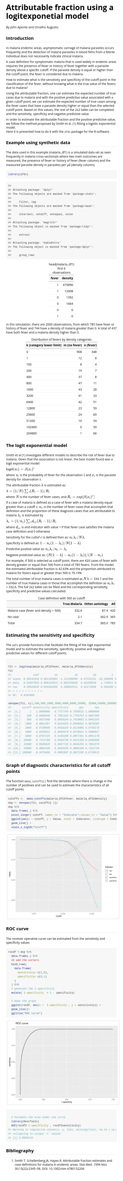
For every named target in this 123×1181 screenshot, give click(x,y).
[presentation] (68, 165)
